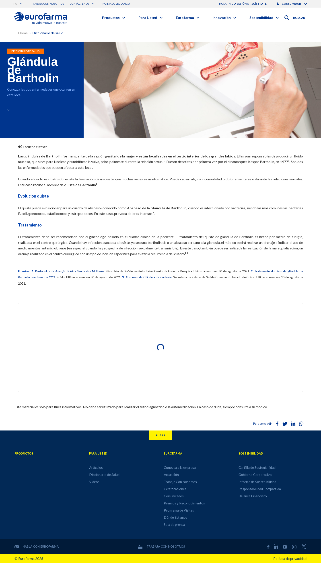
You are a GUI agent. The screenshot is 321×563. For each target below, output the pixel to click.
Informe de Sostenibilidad (257, 482)
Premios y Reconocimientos (184, 503)
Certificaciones (175, 489)
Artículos (96, 467)
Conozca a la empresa (180, 467)
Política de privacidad (290, 558)
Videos (94, 482)
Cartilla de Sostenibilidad (257, 467)
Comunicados (174, 496)
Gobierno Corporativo (255, 475)
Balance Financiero (253, 496)
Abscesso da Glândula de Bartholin (149, 277)
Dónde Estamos (175, 517)
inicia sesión (237, 3)
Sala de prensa (174, 524)
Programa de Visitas (179, 510)
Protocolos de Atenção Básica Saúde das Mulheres (69, 271)
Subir (160, 435)
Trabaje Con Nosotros (180, 482)
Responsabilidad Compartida (260, 489)
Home (23, 33)
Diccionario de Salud (104, 475)
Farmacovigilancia (116, 3)
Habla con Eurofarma (36, 546)
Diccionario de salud (47, 33)
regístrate (258, 3)
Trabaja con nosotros (47, 3)
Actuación (171, 475)
